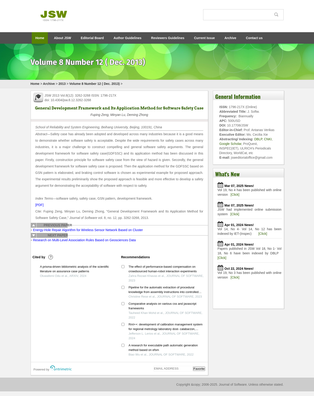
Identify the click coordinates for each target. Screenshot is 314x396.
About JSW (62, 38)
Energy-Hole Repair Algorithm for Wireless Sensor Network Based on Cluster (88, 230)
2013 (62, 84)
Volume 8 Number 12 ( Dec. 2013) (94, 84)
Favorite (199, 368)
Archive (230, 38)
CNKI (268, 139)
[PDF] (39, 205)
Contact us (254, 38)
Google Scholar (230, 144)
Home (39, 38)
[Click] (234, 194)
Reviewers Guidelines (167, 38)
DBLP (258, 139)
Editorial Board (92, 38)
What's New (227, 174)
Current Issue (204, 38)
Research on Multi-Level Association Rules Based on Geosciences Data (84, 240)
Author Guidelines (127, 38)
